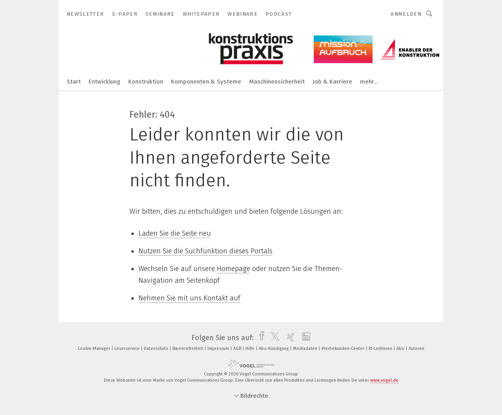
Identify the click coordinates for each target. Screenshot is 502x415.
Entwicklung (104, 81)
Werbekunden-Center (344, 348)
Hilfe (251, 348)
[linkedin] (304, 337)
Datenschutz (156, 348)
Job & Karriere (332, 81)
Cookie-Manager (94, 348)
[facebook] (260, 337)
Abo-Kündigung (274, 348)
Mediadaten (305, 348)
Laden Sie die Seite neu (174, 233)
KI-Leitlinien (381, 348)
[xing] (288, 337)
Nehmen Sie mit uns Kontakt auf (189, 298)
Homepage (233, 268)
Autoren (416, 348)
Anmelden (406, 14)
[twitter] (273, 337)
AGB (237, 348)
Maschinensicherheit (277, 81)
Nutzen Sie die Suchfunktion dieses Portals (205, 251)
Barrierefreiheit (188, 348)
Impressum (218, 348)
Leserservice (128, 348)
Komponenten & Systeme (206, 81)
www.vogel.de (384, 380)
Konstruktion (145, 81)
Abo (401, 348)
